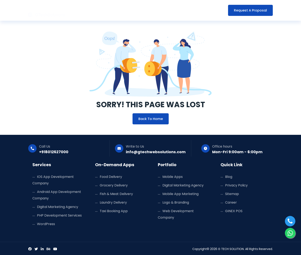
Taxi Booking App (114, 211)
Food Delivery (111, 176)
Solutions (132, 10)
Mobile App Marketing (180, 193)
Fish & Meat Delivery (116, 193)
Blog (172, 10)
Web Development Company (176, 214)
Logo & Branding (175, 202)
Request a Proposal (250, 10)
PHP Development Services (59, 215)
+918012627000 (53, 151)
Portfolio (153, 10)
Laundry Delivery (113, 202)
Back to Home (150, 118)
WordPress (46, 224)
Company (190, 10)
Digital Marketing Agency (57, 206)
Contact (213, 10)
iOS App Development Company (53, 180)
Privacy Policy (236, 185)
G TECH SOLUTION (231, 249)
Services (109, 10)
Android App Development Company (56, 195)
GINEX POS (233, 211)
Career (231, 202)
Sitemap (232, 193)
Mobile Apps (172, 176)
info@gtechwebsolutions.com (156, 151)
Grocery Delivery (114, 185)
